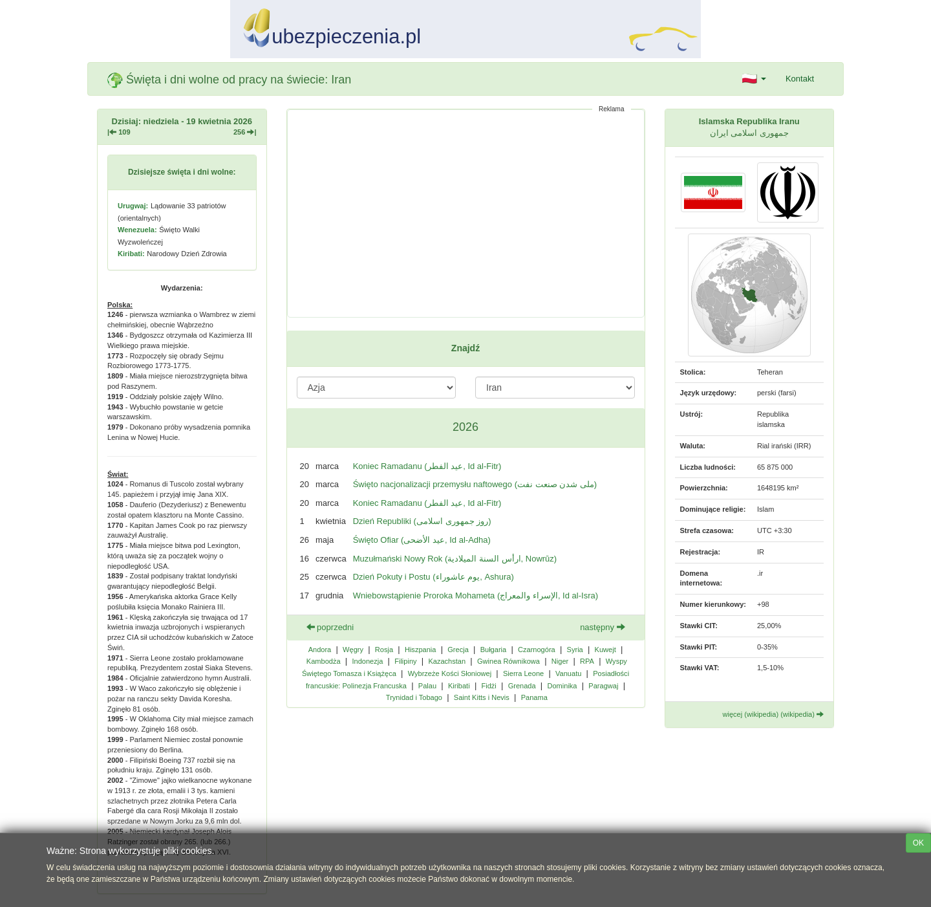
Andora (320, 649)
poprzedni (330, 627)
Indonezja (367, 661)
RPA (587, 661)
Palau (427, 686)
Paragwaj (603, 686)
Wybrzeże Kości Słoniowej (449, 673)
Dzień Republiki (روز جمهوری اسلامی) (422, 521)
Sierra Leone (523, 673)
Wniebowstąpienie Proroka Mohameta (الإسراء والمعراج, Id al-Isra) (475, 595)
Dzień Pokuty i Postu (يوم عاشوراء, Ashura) (433, 577)
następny (602, 627)
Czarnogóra (536, 649)
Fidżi (488, 686)
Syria (575, 649)
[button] (754, 79)
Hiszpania (420, 649)
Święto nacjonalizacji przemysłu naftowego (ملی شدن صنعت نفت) (475, 484)
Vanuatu (568, 673)
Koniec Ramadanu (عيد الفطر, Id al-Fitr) (427, 466)
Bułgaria (493, 649)
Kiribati (459, 686)
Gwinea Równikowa (508, 661)
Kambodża (323, 661)
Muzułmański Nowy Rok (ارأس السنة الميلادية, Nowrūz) (455, 558)
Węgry (353, 649)
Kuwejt (605, 649)
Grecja (458, 649)
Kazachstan (447, 661)
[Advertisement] (466, 213)
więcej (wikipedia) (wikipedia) (773, 714)
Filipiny (405, 661)
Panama (534, 697)
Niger (559, 661)
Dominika (562, 686)
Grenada (522, 686)
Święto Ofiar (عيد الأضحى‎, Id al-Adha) (422, 540)
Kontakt (800, 78)
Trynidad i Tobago (414, 697)
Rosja (384, 649)
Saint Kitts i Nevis (481, 697)
